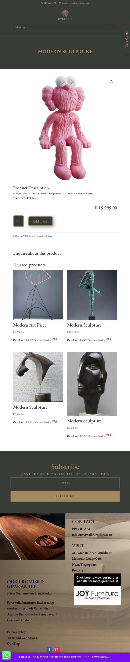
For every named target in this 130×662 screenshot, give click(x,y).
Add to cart (41, 221)
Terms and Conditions (22, 638)
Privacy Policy (16, 632)
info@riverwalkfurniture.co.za (92, 534)
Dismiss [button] (107, 657)
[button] (111, 81)
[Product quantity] (18, 221)
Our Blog (13, 643)
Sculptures (47, 235)
